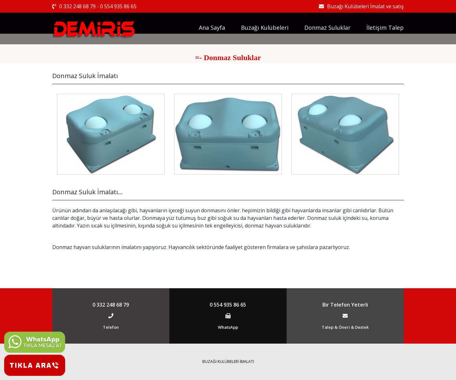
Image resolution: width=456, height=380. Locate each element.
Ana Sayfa (212, 27)
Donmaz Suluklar (327, 27)
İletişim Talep (385, 27)
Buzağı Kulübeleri (264, 27)
